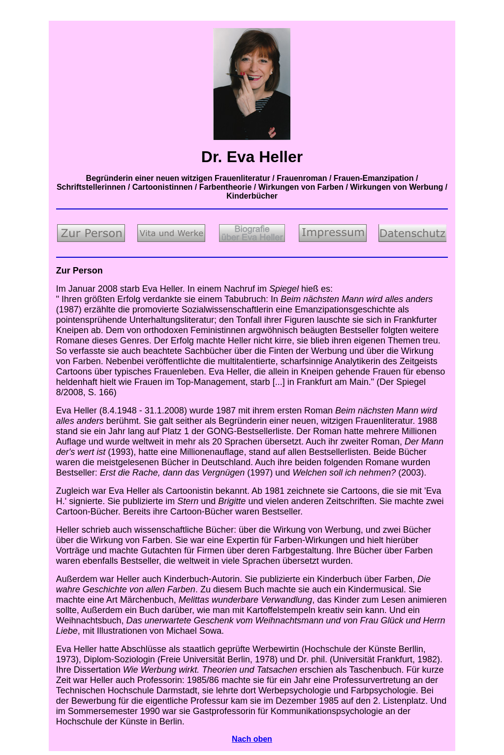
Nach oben (252, 739)
